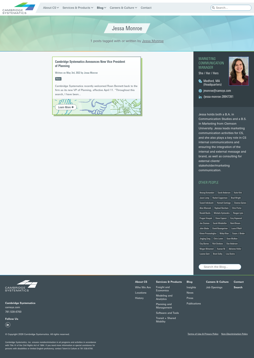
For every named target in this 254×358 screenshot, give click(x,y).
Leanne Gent (205, 253)
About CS (49, 8)
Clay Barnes (204, 243)
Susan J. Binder (238, 233)
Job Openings (214, 287)
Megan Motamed (207, 248)
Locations (140, 292)
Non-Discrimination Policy (234, 334)
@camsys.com (217, 90)
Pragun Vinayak (206, 218)
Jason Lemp (204, 197)
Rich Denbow (217, 243)
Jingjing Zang (205, 238)
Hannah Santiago (224, 202)
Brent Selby (217, 253)
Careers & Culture (122, 8)
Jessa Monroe (153, 41)
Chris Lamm (218, 238)
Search (238, 287)
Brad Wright (236, 197)
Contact (146, 8)
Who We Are (143, 287)
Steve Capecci (221, 218)
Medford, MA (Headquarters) (212, 82)
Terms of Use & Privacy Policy (203, 334)
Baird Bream (235, 223)
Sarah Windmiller (220, 223)
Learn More (66, 107)
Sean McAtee (232, 238)
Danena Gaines (240, 202)
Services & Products (76, 8)
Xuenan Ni (221, 248)
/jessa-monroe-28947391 (218, 96)
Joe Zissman (204, 223)
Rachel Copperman (220, 197)
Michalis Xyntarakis (222, 213)
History (139, 298)
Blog (100, 8)
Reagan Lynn (238, 213)
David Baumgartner (220, 228)
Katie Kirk (238, 192)
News (58, 78)
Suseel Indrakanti (207, 202)
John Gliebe (204, 228)
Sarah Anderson (224, 192)
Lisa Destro (230, 253)
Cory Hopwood (236, 218)
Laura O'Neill (236, 228)
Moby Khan (224, 233)
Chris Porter (237, 208)
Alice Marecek (205, 208)
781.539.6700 (13, 311)
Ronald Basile (205, 213)
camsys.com (12, 307)
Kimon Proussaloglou (208, 233)
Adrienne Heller (235, 248)
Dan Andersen (232, 243)
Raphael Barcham (221, 208)
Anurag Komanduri (207, 192)
